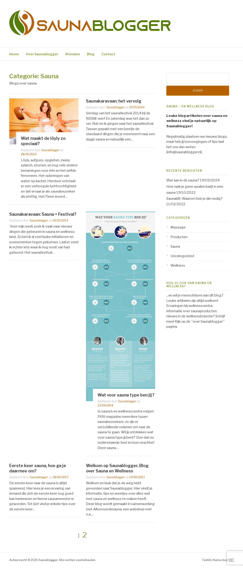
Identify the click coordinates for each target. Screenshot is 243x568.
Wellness (177, 265)
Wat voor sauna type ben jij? (126, 395)
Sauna (175, 246)
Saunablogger (50, 150)
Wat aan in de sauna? (182, 180)
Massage (178, 227)
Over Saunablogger (42, 54)
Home (14, 54)
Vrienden (72, 54)
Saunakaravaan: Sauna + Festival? (42, 214)
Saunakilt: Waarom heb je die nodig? (194, 199)
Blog (91, 54)
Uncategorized (182, 256)
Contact (108, 54)
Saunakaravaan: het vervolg (113, 101)
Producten (178, 237)
